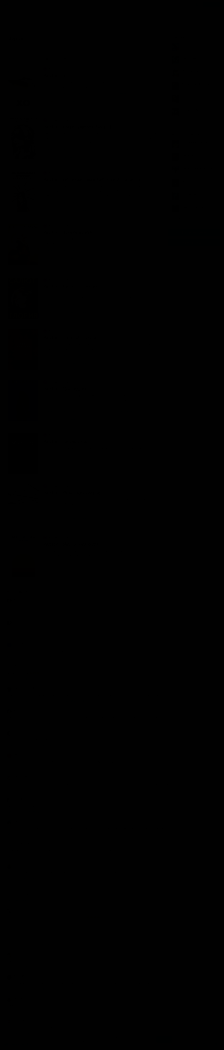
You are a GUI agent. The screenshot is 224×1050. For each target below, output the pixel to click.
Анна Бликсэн (17, 909)
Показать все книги (184, 121)
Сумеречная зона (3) (134, 250)
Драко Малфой (17, 621)
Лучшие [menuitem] (46, 58)
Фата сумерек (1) (129, 149)
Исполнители (44, 4)
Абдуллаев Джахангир (21, 688)
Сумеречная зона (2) (132, 201)
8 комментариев (72, 157)
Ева (11, 953)
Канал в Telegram (194, 242)
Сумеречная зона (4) (131, 411)
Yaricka (13, 820)
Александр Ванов (19, 976)
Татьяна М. (15, 1020)
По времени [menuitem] (63, 58)
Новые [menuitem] (10, 58)
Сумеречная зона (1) (129, 93)
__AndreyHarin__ (18, 865)
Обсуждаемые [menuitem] (27, 58)
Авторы (29, 4)
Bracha (13, 599)
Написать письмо (184, 1043)
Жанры (17, 4)
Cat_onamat (15, 798)
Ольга (13, 732)
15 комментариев (73, 210)
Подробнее (96, 1041)
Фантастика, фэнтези (58, 68)
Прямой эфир (23, 592)
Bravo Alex (15, 643)
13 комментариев (73, 363)
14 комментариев (73, 463)
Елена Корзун (17, 776)
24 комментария (72, 101)
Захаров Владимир (72, 93)
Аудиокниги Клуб (18, 1044)
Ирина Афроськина (20, 843)
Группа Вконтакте (194, 232)
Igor (12, 665)
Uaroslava (14, 887)
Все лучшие (180, 219)
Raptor (50, 93)
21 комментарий (72, 258)
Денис (13, 754)
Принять (164, 1039)
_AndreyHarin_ (17, 998)
